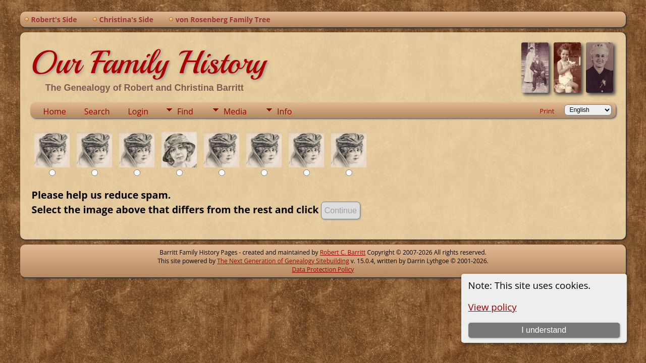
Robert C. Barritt (343, 252)
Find (185, 111)
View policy (492, 306)
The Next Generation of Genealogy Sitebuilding (283, 261)
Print (547, 110)
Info (284, 111)
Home (54, 111)
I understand (543, 330)
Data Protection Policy (323, 269)
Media (235, 111)
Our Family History (148, 62)
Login (138, 111)
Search (97, 111)
